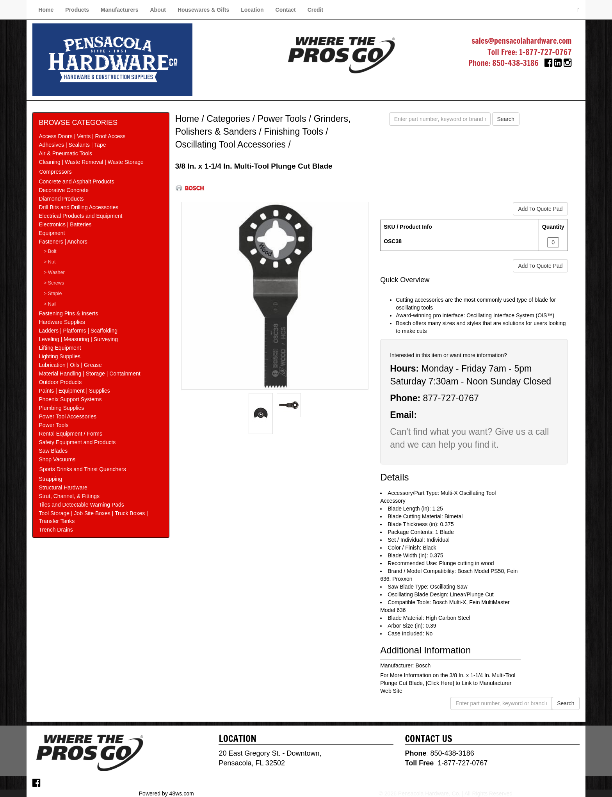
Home (45, 10)
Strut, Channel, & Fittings (69, 496)
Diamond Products (61, 199)
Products (77, 10)
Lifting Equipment (60, 348)
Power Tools (53, 425)
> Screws (54, 283)
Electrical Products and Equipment (80, 216)
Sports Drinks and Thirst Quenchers (82, 469)
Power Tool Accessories (67, 416)
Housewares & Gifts (203, 10)
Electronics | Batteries (65, 224)
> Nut (49, 262)
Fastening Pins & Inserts (68, 313)
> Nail (50, 304)
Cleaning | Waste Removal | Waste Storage (91, 162)
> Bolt (50, 251)
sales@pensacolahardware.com (521, 40)
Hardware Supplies (62, 322)
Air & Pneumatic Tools (65, 153)
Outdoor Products (60, 382)
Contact (286, 10)
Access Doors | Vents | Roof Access (82, 136)
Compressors (55, 172)
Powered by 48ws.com (166, 793)
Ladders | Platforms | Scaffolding (78, 330)
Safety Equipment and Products (77, 442)
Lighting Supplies (59, 356)
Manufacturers (119, 10)
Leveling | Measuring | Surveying (78, 339)
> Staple (53, 293)
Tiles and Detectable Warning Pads (81, 505)
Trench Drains (56, 530)
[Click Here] (440, 683)
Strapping (50, 479)
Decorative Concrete (64, 190)
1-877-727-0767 (545, 52)
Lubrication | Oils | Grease (70, 365)
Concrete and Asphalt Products (76, 181)
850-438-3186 (515, 63)
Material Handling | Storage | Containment (89, 373)
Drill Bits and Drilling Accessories (78, 207)
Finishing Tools (293, 131)
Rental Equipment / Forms (70, 434)
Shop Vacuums (57, 459)
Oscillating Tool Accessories (230, 144)
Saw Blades (53, 451)
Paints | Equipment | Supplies (74, 391)
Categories (228, 119)
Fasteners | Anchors (63, 241)
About (157, 10)
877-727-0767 (451, 398)
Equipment (52, 233)
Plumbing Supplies (61, 408)
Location (252, 10)
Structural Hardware (63, 487)
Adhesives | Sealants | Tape (72, 145)
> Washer (54, 272)
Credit (315, 10)
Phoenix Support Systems (70, 399)
